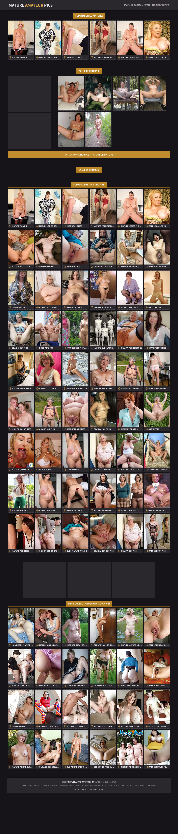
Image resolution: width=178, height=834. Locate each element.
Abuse (76, 830)
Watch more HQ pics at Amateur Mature (89, 154)
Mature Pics (31, 5)
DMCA (83, 830)
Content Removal (96, 830)
